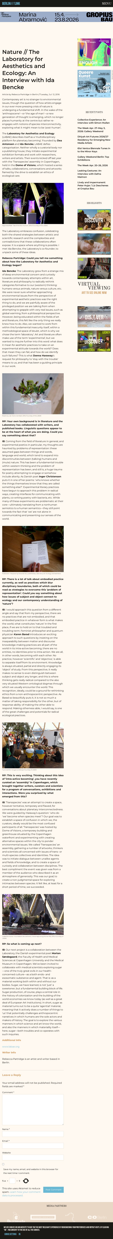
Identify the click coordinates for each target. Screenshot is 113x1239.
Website (6, 1152)
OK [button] (20, 1234)
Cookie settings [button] (10, 1234)
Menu (106, 3)
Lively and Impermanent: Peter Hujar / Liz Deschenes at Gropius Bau (93, 185)
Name (6, 1129)
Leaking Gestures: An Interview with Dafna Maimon (89, 173)
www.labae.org (10, 1046)
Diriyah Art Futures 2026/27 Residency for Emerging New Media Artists (94, 139)
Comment (8, 1092)
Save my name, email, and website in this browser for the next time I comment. (30, 1171)
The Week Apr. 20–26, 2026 (93, 165)
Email (5, 1141)
